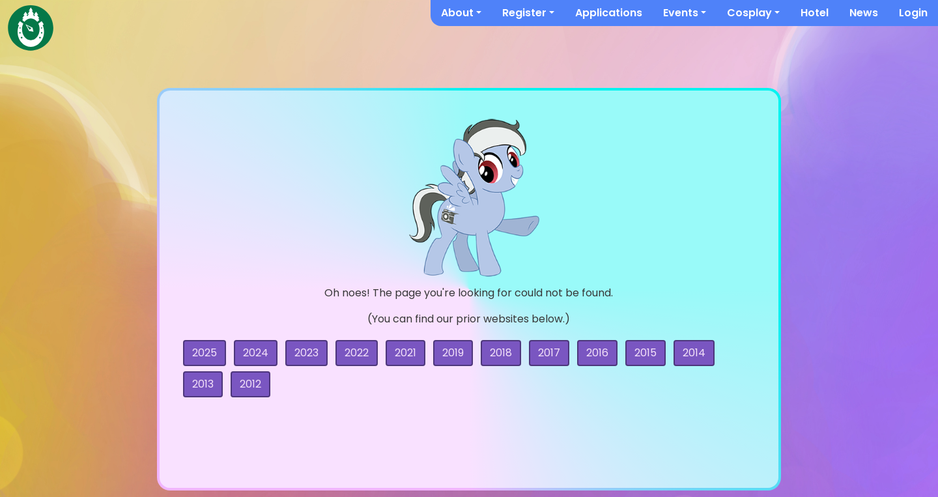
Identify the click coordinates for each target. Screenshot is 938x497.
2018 (501, 352)
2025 (204, 352)
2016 (597, 352)
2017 (549, 352)
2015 (645, 352)
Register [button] (524, 12)
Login (913, 12)
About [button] (457, 12)
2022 (357, 352)
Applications (608, 12)
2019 (453, 352)
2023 (306, 352)
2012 (250, 383)
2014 (694, 352)
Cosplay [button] (749, 12)
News (863, 12)
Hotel (815, 12)
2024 (255, 352)
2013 (203, 383)
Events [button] (680, 12)
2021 (405, 352)
